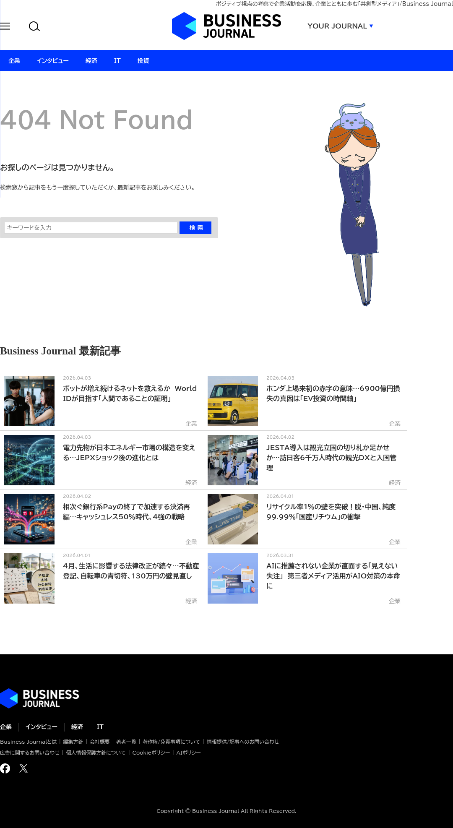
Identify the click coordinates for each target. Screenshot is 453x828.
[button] (5, 27)
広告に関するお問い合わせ (30, 752)
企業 (6, 727)
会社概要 (100, 741)
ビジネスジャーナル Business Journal (226, 26)
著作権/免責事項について (171, 741)
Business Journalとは (28, 741)
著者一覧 (126, 741)
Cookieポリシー (151, 752)
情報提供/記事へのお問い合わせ (243, 741)
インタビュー (41, 727)
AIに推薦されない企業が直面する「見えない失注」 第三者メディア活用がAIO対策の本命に (333, 575)
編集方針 (73, 741)
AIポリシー (189, 752)
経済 (77, 727)
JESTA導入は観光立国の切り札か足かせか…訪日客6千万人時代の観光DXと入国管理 (331, 457)
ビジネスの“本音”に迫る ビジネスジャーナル (39, 698)
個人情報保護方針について (96, 752)
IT (100, 727)
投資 (143, 61)
